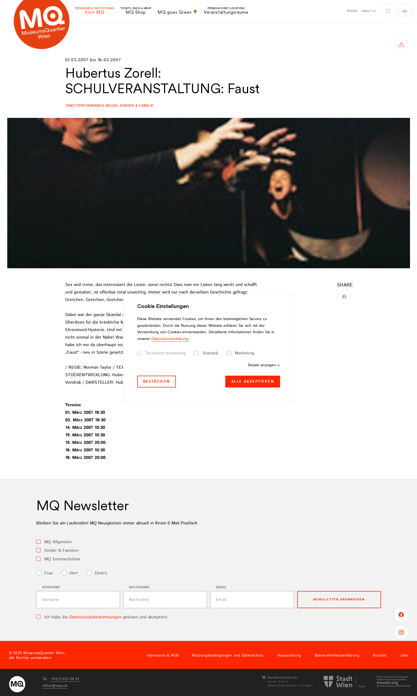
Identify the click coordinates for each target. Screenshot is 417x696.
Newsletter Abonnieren (339, 599)
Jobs (404, 655)
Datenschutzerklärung (169, 339)
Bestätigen (156, 381)
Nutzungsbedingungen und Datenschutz (228, 655)
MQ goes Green (177, 12)
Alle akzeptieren (252, 381)
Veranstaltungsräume (226, 11)
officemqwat (54, 685)
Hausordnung (289, 655)
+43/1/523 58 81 (64, 679)
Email (221, 587)
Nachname (139, 587)
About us (369, 11)
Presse (352, 11)
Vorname (51, 587)
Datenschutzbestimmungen (95, 617)
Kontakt (380, 655)
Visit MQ (94, 11)
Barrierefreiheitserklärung (337, 655)
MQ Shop (135, 11)
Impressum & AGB (163, 655)
